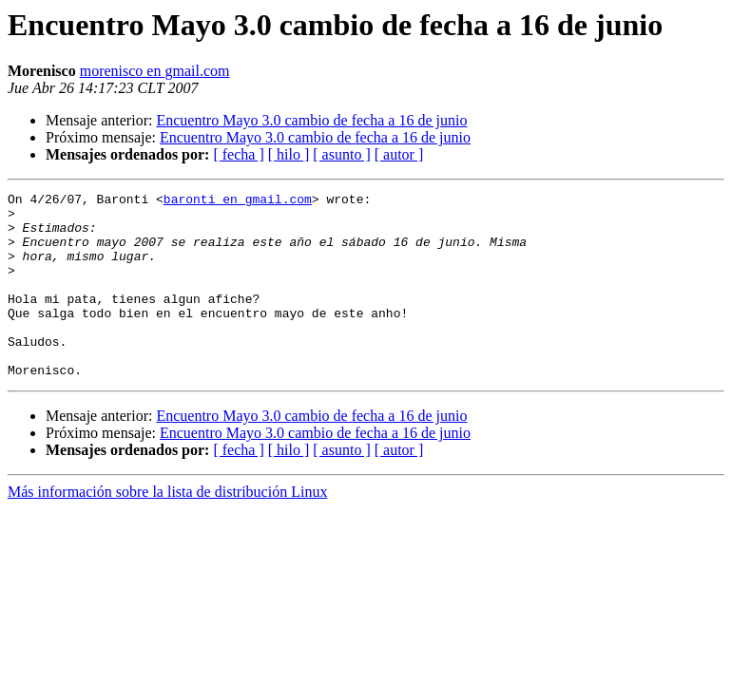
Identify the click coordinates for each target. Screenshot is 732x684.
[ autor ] (399, 154)
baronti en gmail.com (238, 201)
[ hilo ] (289, 154)
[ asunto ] (341, 154)
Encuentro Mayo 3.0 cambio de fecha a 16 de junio (311, 120)
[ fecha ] (238, 154)
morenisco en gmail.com (155, 71)
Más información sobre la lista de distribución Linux (167, 529)
